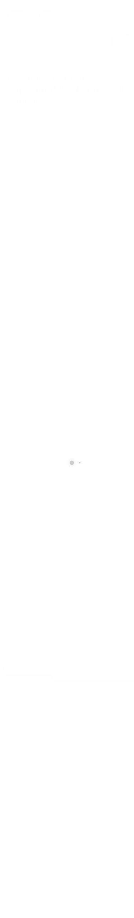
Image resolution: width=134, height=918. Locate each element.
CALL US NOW (111, 11)
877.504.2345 (113, 17)
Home (11, 68)
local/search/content (46, 68)
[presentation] (59, 623)
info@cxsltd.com (32, 795)
